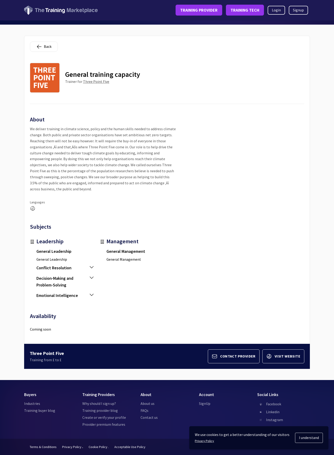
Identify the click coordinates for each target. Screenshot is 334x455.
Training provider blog (100, 410)
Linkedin (272, 412)
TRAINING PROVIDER (199, 10)
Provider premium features (103, 424)
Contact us (149, 417)
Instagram (274, 419)
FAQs (144, 410)
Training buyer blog (39, 410)
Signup (298, 10)
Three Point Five (96, 81)
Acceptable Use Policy (129, 447)
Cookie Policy (99, 447)
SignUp (204, 403)
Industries (32, 403)
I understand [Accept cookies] (309, 437)
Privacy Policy (72, 447)
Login (276, 10)
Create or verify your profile (104, 417)
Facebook (273, 404)
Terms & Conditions (43, 447)
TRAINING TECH (245, 10)
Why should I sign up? (99, 403)
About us (147, 403)
